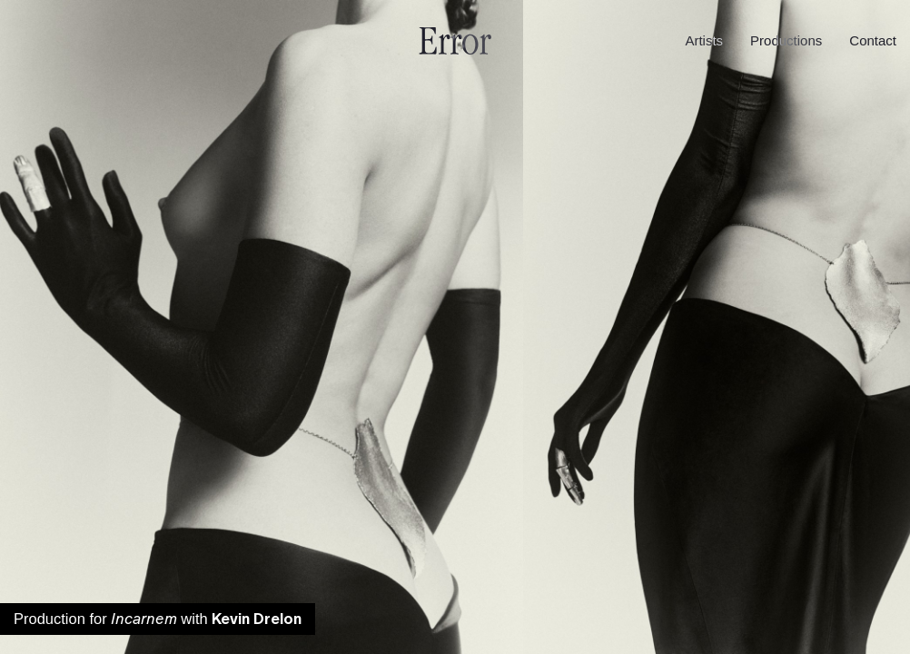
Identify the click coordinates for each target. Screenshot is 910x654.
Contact (872, 40)
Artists (704, 40)
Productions (786, 40)
